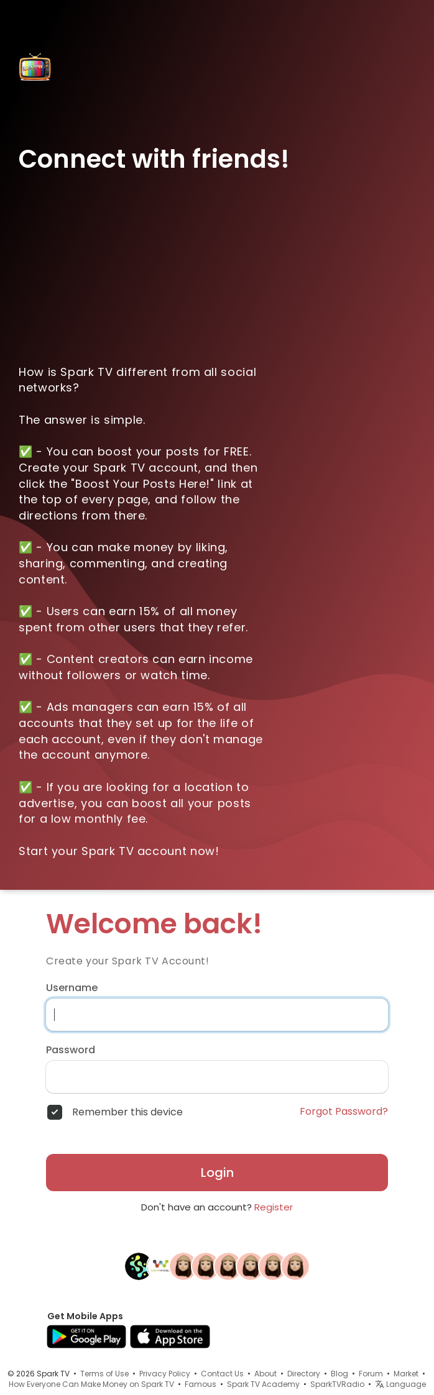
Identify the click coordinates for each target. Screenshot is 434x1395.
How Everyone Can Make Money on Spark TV (91, 1384)
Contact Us (222, 1373)
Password (70, 1050)
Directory (303, 1373)
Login (217, 1172)
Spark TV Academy (263, 1384)
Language (400, 1384)
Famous (200, 1384)
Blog (339, 1373)
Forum (371, 1373)
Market (406, 1373)
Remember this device (127, 1112)
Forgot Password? (344, 1111)
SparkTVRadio (337, 1384)
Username (72, 988)
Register (273, 1207)
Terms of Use (104, 1373)
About (265, 1373)
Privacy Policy (164, 1373)
